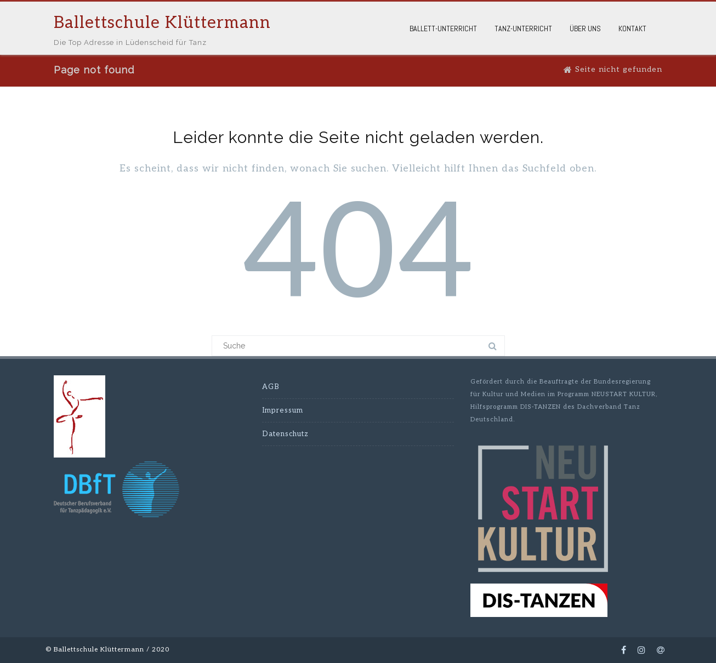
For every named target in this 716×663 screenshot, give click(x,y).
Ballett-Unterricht (443, 28)
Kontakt (632, 28)
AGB (271, 386)
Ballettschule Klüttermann (162, 23)
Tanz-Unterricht (523, 28)
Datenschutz (285, 434)
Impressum (282, 410)
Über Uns (585, 28)
